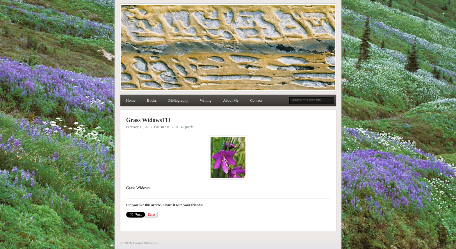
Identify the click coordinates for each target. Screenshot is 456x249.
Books (151, 100)
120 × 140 (177, 127)
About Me (230, 100)
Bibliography (178, 100)
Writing (205, 100)
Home (131, 100)
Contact (256, 100)
